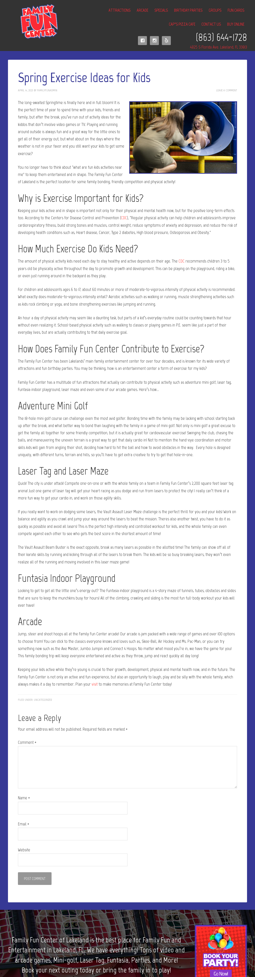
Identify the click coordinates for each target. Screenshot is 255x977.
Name (24, 798)
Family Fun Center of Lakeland (33, 21)
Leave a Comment (226, 90)
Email (23, 824)
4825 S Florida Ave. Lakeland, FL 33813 (218, 47)
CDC (124, 217)
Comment (27, 742)
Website (24, 850)
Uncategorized (43, 700)
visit (95, 684)
